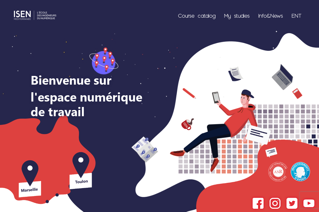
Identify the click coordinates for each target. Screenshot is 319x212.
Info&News (270, 15)
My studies (237, 15)
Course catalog (196, 15)
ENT (297, 15)
